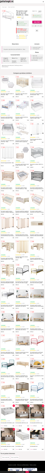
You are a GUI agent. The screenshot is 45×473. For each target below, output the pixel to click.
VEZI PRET (37, 22)
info (13, 96)
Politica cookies (33, 465)
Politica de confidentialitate (23, 465)
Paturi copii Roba (11, 7)
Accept (27, 472)
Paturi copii (4, 7)
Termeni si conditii (12, 465)
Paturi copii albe (5, 457)
